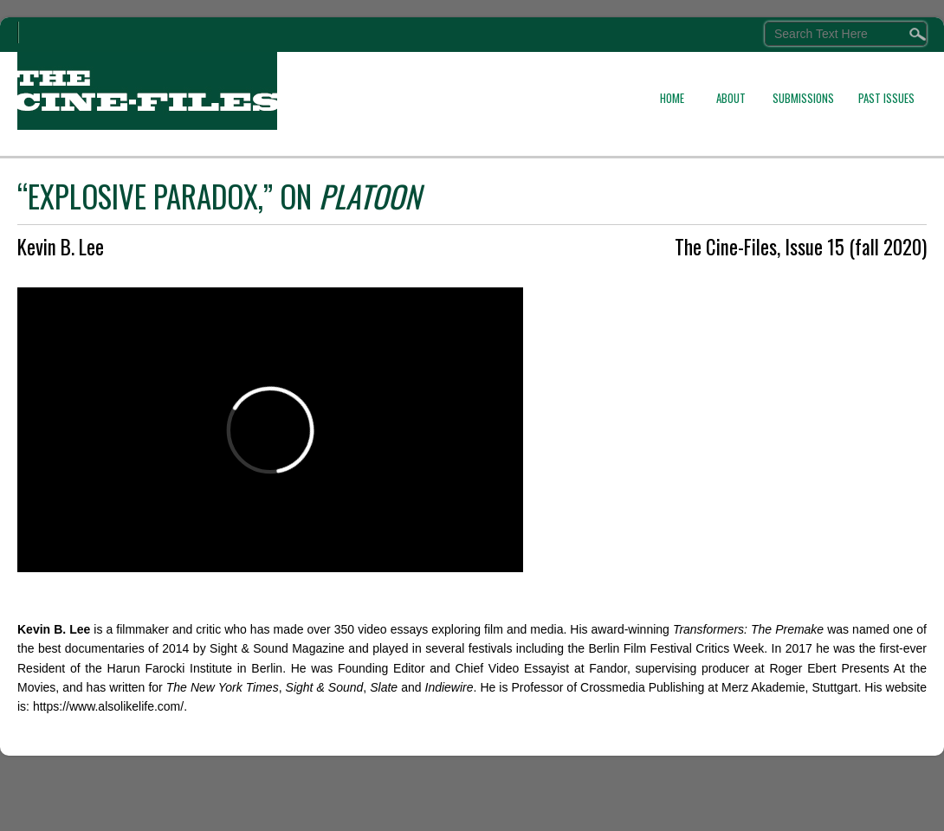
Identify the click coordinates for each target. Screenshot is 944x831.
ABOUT (731, 97)
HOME (672, 97)
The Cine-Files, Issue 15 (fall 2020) (801, 246)
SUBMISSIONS (803, 97)
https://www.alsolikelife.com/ (108, 706)
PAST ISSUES (886, 97)
